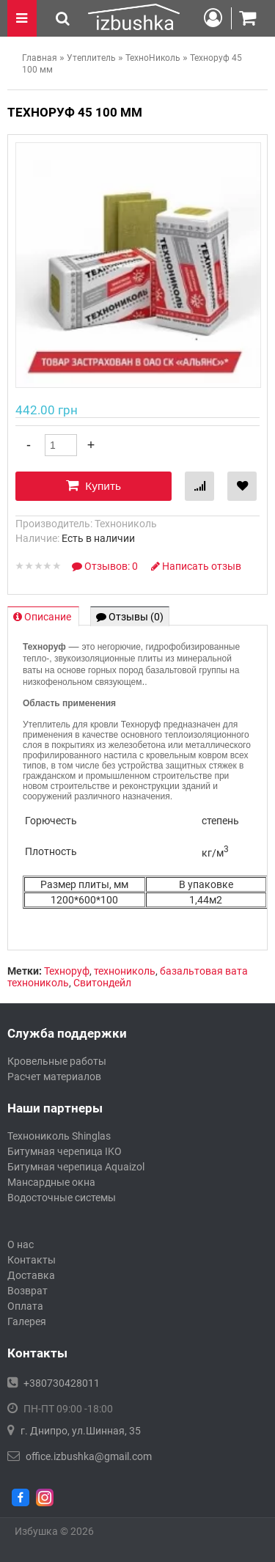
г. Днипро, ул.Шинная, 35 (81, 1431)
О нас (20, 1244)
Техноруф (66, 971)
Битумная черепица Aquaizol (75, 1167)
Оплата (25, 1306)
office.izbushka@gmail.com (89, 1456)
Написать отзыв (196, 566)
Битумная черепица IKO (64, 1151)
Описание (43, 617)
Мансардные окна (51, 1182)
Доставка (31, 1275)
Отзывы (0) (130, 617)
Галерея (26, 1321)
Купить (93, 485)
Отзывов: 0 (106, 566)
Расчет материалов (54, 1076)
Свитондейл (102, 983)
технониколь (124, 971)
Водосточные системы (61, 1197)
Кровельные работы (56, 1061)
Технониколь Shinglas (59, 1136)
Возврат (27, 1291)
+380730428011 (61, 1383)
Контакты (31, 1260)
